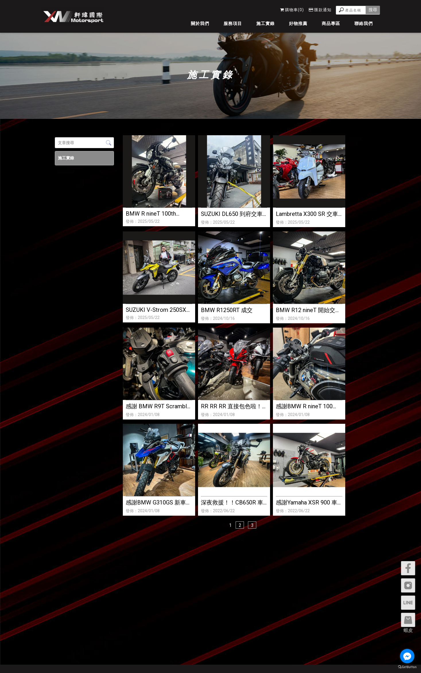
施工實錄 (265, 23)
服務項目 (233, 23)
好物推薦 (298, 23)
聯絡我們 (363, 23)
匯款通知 (320, 9)
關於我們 (200, 23)
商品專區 (331, 23)
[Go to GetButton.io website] (407, 667)
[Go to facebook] (407, 656)
